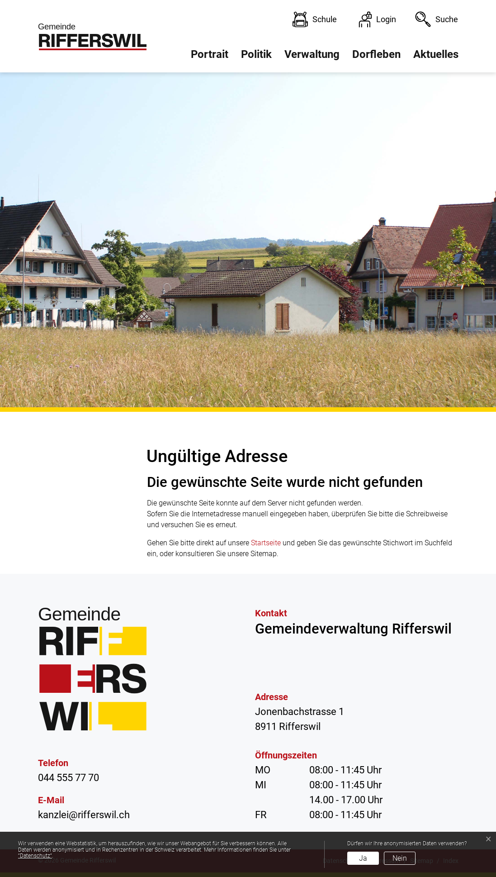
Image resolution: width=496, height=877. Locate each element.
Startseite (266, 543)
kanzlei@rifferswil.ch (84, 814)
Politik (256, 54)
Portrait (209, 54)
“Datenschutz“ (35, 856)
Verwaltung (312, 54)
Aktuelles (435, 54)
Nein (399, 858)
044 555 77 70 (68, 777)
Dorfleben (376, 54)
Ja (363, 858)
